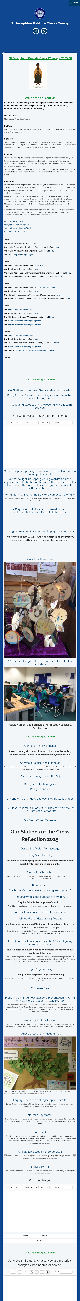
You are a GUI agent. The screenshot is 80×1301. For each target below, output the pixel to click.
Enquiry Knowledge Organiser (21, 335)
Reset (42, 422)
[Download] (48, 422)
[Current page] (13, 422)
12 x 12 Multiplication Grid (13, 221)
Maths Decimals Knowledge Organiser (24, 346)
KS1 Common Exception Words (16, 231)
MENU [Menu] (74, 3)
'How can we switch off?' (44, 287)
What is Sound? (41, 265)
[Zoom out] (37, 422)
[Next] (20, 422)
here (57, 247)
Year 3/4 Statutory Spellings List (16, 225)
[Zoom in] (32, 422)
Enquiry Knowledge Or (17, 309)
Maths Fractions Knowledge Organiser (24, 321)
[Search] (66, 422)
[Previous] (5, 1155)
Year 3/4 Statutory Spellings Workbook (19, 228)
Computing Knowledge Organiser (22, 254)
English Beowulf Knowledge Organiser (24, 324)
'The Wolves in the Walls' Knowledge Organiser (35, 350)
